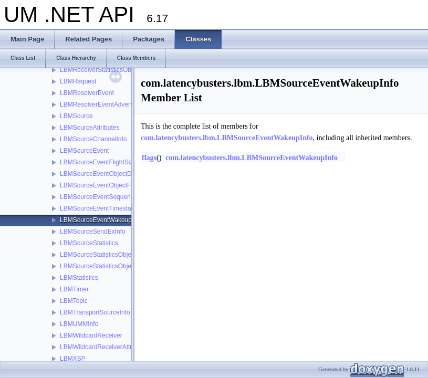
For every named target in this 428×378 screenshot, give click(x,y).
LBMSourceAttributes (89, 127)
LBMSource (76, 116)
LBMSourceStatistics (89, 243)
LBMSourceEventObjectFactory (104, 185)
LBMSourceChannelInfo (93, 139)
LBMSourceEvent (84, 150)
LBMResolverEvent (87, 93)
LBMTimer (74, 289)
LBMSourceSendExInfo (93, 231)
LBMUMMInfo (79, 324)
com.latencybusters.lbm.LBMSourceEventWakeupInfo (227, 138)
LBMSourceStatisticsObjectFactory (108, 266)
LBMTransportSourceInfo (95, 312)
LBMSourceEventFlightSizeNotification (114, 162)
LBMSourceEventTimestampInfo (105, 208)
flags (149, 158)
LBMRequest (78, 81)
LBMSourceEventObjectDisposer (106, 173)
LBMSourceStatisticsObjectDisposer (110, 254)
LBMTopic (74, 300)
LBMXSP (73, 358)
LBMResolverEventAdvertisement (107, 104)
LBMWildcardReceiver (91, 335)
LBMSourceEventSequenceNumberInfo (115, 197)
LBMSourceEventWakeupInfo (101, 220)
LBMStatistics (79, 277)
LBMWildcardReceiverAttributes (104, 347)
